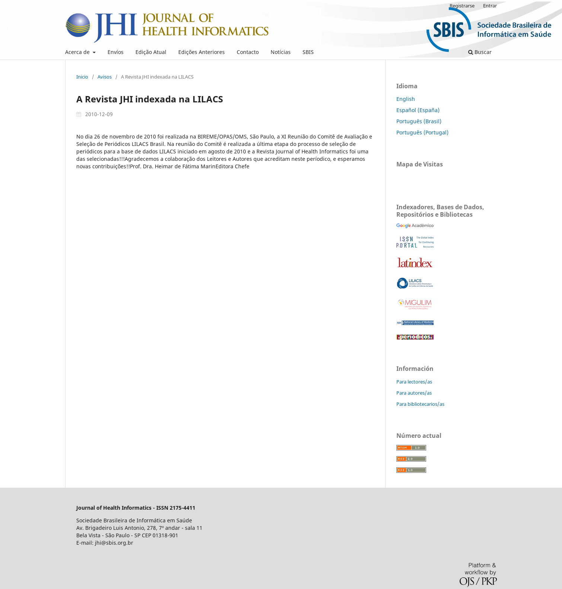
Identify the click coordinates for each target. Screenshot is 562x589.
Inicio (82, 76)
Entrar (490, 5)
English (405, 98)
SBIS (308, 51)
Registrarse (462, 5)
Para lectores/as (414, 381)
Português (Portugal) (422, 132)
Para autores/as (414, 392)
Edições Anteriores (201, 51)
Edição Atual (150, 51)
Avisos (105, 76)
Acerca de (78, 51)
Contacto (248, 51)
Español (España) (418, 110)
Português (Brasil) (418, 121)
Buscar (480, 51)
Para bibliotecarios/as (420, 404)
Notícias (281, 51)
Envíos (116, 51)
